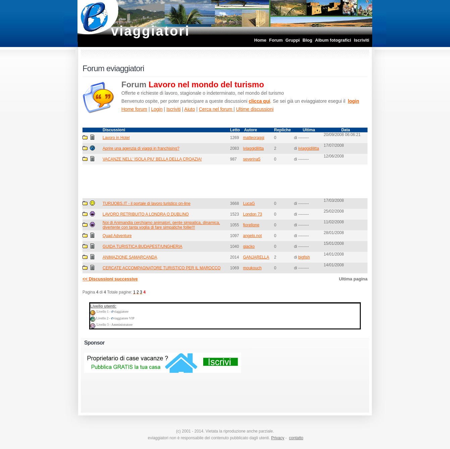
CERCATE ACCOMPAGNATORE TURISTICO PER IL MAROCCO (162, 268)
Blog (307, 40)
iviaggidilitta (253, 148)
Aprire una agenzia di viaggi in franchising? (141, 148)
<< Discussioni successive (110, 278)
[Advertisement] (225, 181)
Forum (276, 40)
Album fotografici (333, 40)
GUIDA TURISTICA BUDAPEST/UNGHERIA (142, 246)
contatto (296, 438)
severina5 (252, 159)
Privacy (277, 438)
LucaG (249, 203)
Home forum (134, 109)
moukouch (252, 268)
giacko (249, 246)
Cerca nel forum (216, 109)
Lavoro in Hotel (116, 137)
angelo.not (252, 235)
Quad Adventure (117, 235)
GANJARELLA (256, 257)
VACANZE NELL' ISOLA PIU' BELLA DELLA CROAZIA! (152, 159)
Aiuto (189, 109)
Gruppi (292, 40)
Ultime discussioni (255, 109)
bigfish (304, 257)
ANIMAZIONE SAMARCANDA (130, 257)
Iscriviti (361, 40)
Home (260, 40)
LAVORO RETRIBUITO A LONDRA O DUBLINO (146, 214)
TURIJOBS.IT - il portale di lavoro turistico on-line (146, 203)
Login (156, 109)
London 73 (252, 214)
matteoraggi (253, 137)
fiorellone (251, 225)
